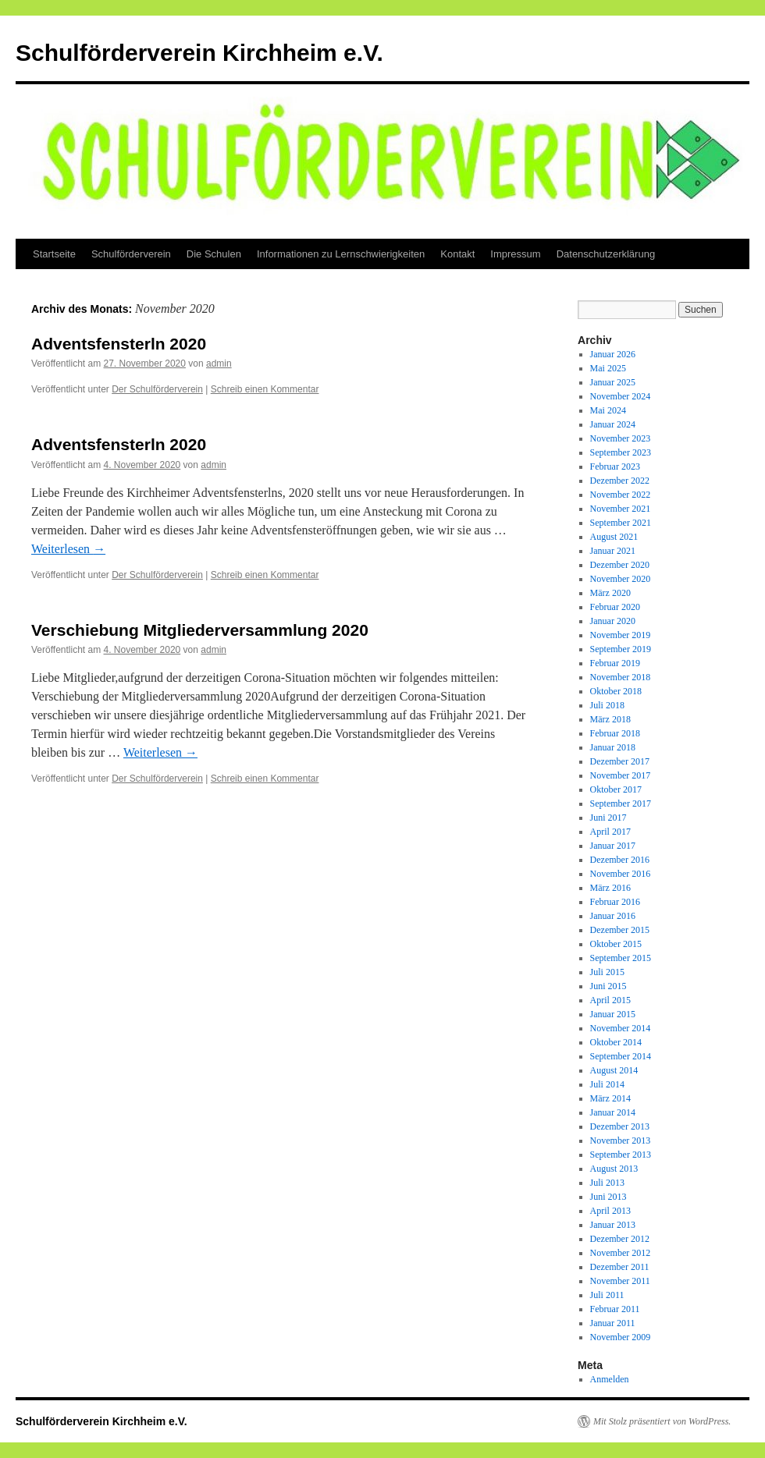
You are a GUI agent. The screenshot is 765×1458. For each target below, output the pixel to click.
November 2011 (620, 1280)
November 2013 (620, 1140)
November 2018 (620, 677)
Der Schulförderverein (157, 389)
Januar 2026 (612, 354)
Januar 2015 (612, 1014)
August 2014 (614, 1070)
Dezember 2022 (619, 480)
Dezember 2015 (619, 929)
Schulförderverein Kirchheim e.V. (199, 53)
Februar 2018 (615, 733)
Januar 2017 (612, 845)
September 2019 (620, 649)
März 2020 (610, 592)
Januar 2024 (612, 424)
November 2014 (620, 1028)
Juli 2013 (607, 1182)
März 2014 (610, 1098)
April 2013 (610, 1210)
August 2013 (614, 1168)
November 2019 (620, 635)
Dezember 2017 (619, 761)
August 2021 (614, 536)
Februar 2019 (615, 663)
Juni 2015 (608, 986)
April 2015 (610, 1000)
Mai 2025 (608, 368)
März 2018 (610, 719)
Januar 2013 (612, 1224)
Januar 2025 (612, 382)
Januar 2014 (612, 1112)
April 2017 (610, 831)
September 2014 (620, 1056)
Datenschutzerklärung (606, 254)
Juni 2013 (608, 1196)
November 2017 (620, 775)
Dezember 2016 (619, 859)
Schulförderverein (131, 254)
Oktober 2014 (616, 1042)
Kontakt (457, 254)
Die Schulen (214, 254)
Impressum (515, 254)
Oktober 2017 (616, 789)
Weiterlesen (68, 548)
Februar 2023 (615, 466)
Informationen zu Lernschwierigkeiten (341, 254)
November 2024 (620, 396)
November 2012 (620, 1252)
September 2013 (620, 1154)
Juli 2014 (607, 1084)
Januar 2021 (612, 550)
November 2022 (620, 494)
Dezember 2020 (619, 564)
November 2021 (620, 508)
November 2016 (620, 873)
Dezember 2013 (619, 1126)
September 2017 (620, 803)
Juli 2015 (607, 972)
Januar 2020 (612, 620)
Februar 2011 (615, 1309)
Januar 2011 (612, 1323)
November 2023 (620, 438)
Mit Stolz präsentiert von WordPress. (662, 1421)
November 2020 (620, 578)
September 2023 (620, 452)
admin (219, 363)
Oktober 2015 (616, 943)
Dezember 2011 (619, 1266)
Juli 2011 (607, 1294)
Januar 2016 (612, 915)
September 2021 (620, 522)
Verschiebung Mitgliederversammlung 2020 (199, 630)
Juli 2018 (607, 705)
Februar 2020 (615, 606)
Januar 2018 (612, 747)
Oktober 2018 (616, 691)
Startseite (54, 254)
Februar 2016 (615, 901)
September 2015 (620, 957)
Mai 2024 (608, 410)
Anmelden (609, 1379)
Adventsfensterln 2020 (118, 344)
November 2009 (620, 1337)
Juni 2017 (608, 817)
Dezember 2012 (619, 1238)
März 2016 (610, 887)
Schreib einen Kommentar (265, 389)
